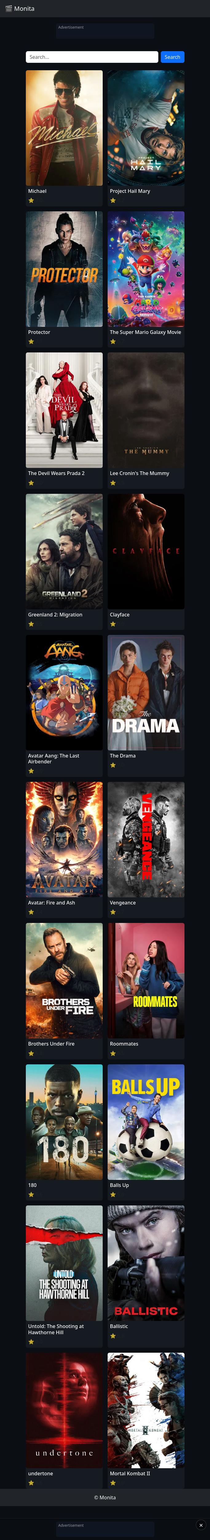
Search (172, 57)
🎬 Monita (19, 8)
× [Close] (201, 1525)
